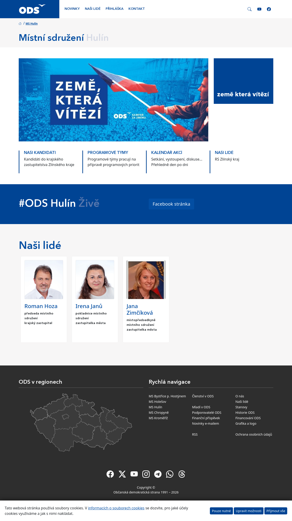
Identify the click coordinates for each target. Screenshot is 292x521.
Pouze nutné (221, 511)
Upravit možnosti (248, 511)
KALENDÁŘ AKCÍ (166, 153)
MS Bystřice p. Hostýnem (167, 396)
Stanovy (241, 407)
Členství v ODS (203, 396)
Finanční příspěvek (206, 418)
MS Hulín (32, 24)
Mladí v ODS (201, 407)
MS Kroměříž (158, 418)
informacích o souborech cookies (116, 508)
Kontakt (136, 9)
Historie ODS (245, 412)
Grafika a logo (245, 423)
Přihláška (114, 9)
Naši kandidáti (40, 153)
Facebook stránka (171, 204)
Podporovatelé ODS (206, 412)
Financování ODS (248, 418)
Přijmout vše (275, 511)
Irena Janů (89, 306)
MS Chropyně (159, 412)
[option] (50, 159)
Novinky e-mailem (205, 423)
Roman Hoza (40, 306)
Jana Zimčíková (140, 309)
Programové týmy (108, 153)
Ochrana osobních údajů (253, 434)
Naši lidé (93, 9)
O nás (239, 396)
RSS (195, 434)
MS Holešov (157, 401)
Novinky (72, 9)
